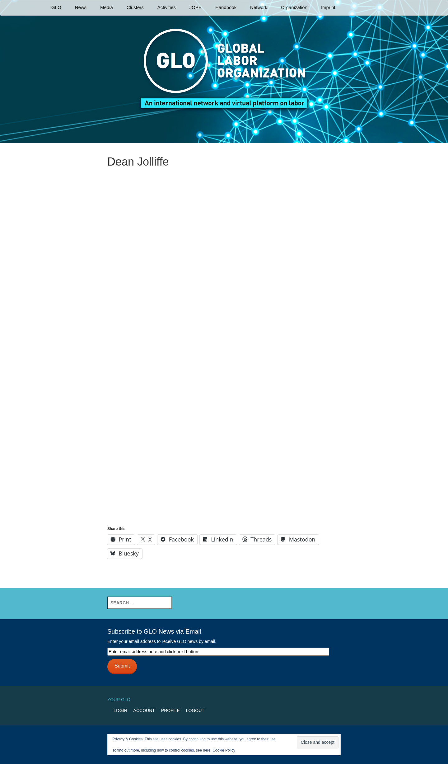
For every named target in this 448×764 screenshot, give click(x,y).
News (81, 7)
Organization (294, 7)
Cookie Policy (223, 750)
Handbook (225, 7)
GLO (56, 7)
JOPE (195, 7)
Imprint (328, 7)
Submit (122, 665)
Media (106, 7)
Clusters (135, 7)
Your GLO (118, 699)
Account (144, 710)
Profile (170, 710)
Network (258, 7)
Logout (195, 710)
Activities (166, 7)
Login (120, 710)
